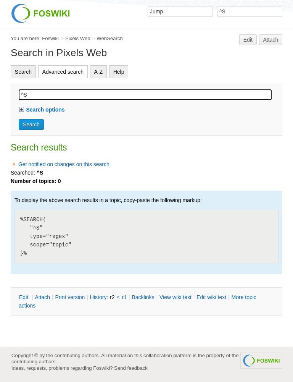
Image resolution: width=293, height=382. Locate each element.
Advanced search (63, 72)
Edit (248, 40)
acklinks (143, 297)
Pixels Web (77, 38)
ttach (42, 297)
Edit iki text (211, 297)
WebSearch (110, 38)
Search (23, 72)
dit (24, 297)
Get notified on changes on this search (63, 164)
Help (118, 72)
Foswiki (50, 38)
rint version (70, 297)
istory (98, 297)
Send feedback (131, 368)
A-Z (98, 72)
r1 (124, 297)
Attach (271, 40)
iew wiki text (175, 297)
